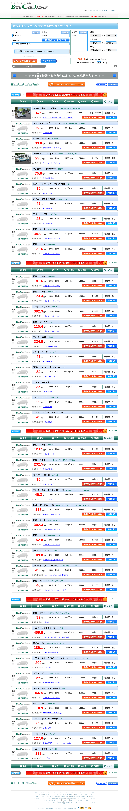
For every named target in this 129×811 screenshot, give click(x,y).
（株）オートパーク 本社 (51, 239)
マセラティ (60, 802)
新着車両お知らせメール (52, 16)
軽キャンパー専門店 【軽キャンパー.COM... (58, 118)
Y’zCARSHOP (47, 133)
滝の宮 (47, 622)
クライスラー (69, 798)
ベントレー (92, 798)
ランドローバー (52, 800)
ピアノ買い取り (58, 808)
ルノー (41, 802)
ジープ (78, 798)
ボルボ (93, 802)
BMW (91, 794)
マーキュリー (55, 798)
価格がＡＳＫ (41, 51)
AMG (76, 794)
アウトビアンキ (87, 802)
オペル (71, 796)
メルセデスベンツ (70, 794)
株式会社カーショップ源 (51, 514)
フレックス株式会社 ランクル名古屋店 (56, 637)
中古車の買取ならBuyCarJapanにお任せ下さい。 (102, 10)
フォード (49, 798)
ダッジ (74, 798)
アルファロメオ (47, 802)
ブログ (64, 808)
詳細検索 (29, 66)
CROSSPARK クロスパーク (52, 148)
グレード (15, 40)
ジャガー (46, 800)
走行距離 (93, 39)
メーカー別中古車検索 (67, 16)
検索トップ (37, 792)
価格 (92, 32)
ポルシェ (52, 796)
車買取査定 (39, 16)
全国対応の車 (29, 51)
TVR (71, 800)
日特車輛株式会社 (49, 178)
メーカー (15, 32)
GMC (88, 796)
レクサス (84, 792)
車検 (75, 808)
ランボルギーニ (73, 802)
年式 (92, 47)
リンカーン (43, 798)
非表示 (19, 51)
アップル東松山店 (51, 346)
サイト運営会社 (41, 808)
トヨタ (89, 792)
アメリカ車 (53, 792)
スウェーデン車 (78, 792)
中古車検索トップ (29, 16)
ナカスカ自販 (47, 499)
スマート (87, 794)
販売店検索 (102, 16)
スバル (45, 794)
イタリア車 (71, 792)
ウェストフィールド (77, 800)
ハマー (91, 796)
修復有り (51, 51)
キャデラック (77, 796)
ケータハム (85, 800)
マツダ (49, 794)
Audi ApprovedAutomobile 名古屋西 (56, 575)
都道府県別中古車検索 (82, 16)
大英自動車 (47, 728)
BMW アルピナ (45, 796)
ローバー (59, 800)
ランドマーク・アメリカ (51, 163)
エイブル (48, 667)
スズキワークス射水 (50, 376)
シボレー (83, 796)
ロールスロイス (85, 798)
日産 (93, 792)
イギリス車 (59, 792)
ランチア (80, 802)
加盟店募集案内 (49, 808)
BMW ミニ (38, 796)
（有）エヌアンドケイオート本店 (54, 590)
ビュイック (36, 798)
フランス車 (65, 792)
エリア (74, 32)
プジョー (36, 802)
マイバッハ (81, 794)
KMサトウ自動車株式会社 (51, 683)
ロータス (64, 800)
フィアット (66, 802)
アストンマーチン (38, 800)
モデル (44, 32)
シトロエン (92, 800)
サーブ (64, 803)
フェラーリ (54, 802)
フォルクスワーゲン (64, 796)
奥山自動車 (48, 422)
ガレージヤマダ (48, 484)
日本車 (43, 792)
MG (68, 800)
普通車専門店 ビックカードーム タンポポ (57, 743)
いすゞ (63, 794)
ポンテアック (62, 798)
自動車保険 (94, 16)
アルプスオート (48, 758)
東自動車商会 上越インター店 (53, 560)
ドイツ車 (47, 792)
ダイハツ (59, 794)
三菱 (42, 794)
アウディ (57, 796)
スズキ (54, 794)
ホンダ (38, 794)
